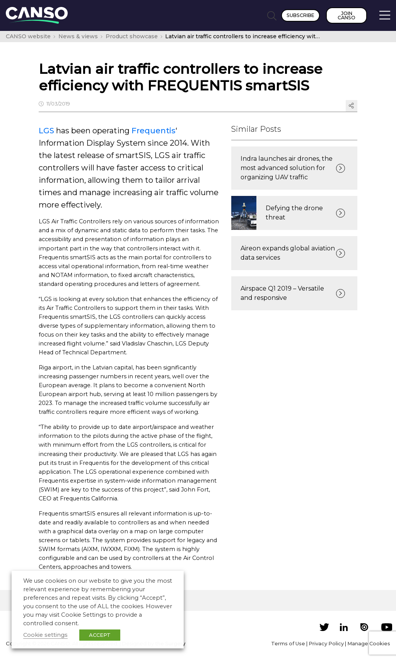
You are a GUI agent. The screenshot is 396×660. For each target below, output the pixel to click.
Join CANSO (346, 15)
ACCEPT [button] (100, 635)
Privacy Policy (326, 643)
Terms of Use (288, 643)
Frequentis (153, 130)
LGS (46, 130)
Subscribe (300, 15)
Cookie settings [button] (45, 634)
